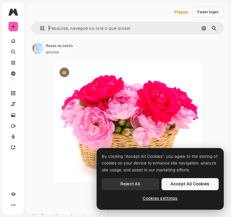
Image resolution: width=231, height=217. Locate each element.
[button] (40, 28)
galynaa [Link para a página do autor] (52, 52)
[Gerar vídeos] (13, 126)
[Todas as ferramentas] (13, 93)
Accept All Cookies (190, 184)
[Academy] (13, 194)
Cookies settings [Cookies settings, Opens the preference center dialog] (160, 198)
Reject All (130, 184)
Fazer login (208, 11)
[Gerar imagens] (13, 115)
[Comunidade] (13, 73)
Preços (181, 12)
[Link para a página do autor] (37, 48)
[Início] (13, 41)
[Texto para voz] (13, 136)
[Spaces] (13, 104)
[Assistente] (13, 147)
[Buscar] (13, 52)
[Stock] (13, 63)
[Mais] (13, 205)
